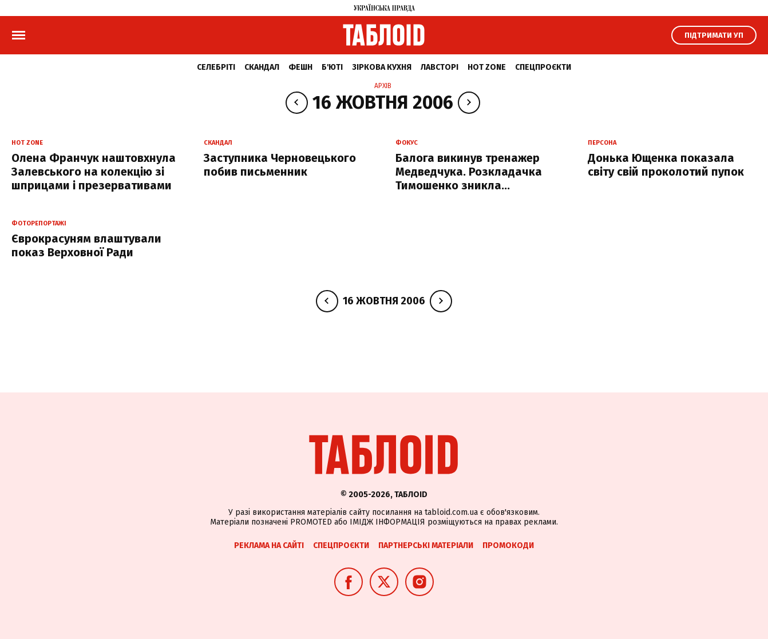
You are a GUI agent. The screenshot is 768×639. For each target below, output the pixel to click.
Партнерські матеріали (425, 545)
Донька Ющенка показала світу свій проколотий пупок (666, 164)
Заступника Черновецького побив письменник (280, 164)
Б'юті (332, 67)
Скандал (261, 67)
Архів (382, 86)
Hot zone (487, 67)
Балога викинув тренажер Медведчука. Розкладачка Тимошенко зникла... (468, 171)
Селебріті (216, 67)
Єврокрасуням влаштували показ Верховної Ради (86, 245)
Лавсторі (439, 67)
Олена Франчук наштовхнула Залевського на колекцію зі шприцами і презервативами (93, 171)
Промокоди (508, 545)
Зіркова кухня (381, 67)
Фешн (300, 67)
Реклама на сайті (269, 545)
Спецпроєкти (543, 67)
